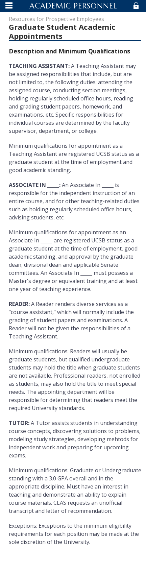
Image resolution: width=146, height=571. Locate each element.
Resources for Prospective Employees (56, 19)
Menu (17, 6)
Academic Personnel (73, 5)
